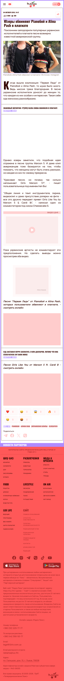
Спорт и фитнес (49, 468)
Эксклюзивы (7, 473)
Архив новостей (29, 547)
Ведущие (6, 514)
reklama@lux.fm (10, 652)
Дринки (6, 492)
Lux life (7, 510)
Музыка (6, 477)
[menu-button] (4, 4)
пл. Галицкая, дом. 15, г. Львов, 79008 (21, 660)
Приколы (26, 462)
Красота (46, 465)
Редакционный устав (31, 529)
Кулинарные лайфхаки (11, 496)
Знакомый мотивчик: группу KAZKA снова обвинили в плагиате (30, 108)
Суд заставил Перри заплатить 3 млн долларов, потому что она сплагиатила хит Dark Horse (30, 353)
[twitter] (18, 435)
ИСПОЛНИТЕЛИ (48, 492)
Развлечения (31, 458)
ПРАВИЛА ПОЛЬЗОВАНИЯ (31, 514)
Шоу (4, 470)
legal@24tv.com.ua (12, 644)
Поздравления (28, 492)
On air (47, 484)
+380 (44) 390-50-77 (13, 636)
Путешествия (28, 499)
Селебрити (53, 426)
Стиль (45, 472)
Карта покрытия (9, 525)
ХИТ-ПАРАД (47, 499)
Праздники (27, 473)
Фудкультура (7, 503)
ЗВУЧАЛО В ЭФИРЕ (49, 496)
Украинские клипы (39, 426)
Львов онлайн (8, 529)
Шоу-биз (6, 426)
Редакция (26, 551)
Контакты (26, 543)
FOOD (6, 484)
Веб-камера (7, 522)
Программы (7, 518)
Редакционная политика (28, 533)
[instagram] (21, 558)
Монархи (6, 462)
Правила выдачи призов (29, 539)
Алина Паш (25, 426)
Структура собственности (29, 519)
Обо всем (26, 488)
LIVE (55, 4)
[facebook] (12, 435)
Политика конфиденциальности (31, 524)
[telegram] (5, 435)
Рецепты (6, 488)
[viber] (25, 435)
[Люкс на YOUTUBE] (10, 4)
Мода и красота (48, 459)
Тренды (46, 476)
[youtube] (50, 558)
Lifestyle (28, 484)
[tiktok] (42, 558)
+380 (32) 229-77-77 (13, 628)
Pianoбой (15, 426)
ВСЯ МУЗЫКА (47, 488)
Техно (25, 496)
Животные (27, 466)
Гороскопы (27, 470)
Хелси (5, 499)
